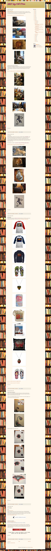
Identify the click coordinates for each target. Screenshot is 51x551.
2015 (34, 16)
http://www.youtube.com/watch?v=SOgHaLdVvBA (14, 381)
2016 (34, 15)
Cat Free (38, 44)
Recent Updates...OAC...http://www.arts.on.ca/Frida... (39, 32)
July (35, 36)
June (35, 37)
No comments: (16, 213)
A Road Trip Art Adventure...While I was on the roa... (39, 30)
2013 (34, 18)
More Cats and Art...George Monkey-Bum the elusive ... (39, 24)
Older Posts (29, 541)
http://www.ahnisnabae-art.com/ (11, 521)
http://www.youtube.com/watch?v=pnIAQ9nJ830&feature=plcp (15, 15)
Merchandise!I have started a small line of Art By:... (39, 28)
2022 (34, 10)
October (36, 23)
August (36, 35)
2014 (34, 17)
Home (19, 541)
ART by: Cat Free (16, 4)
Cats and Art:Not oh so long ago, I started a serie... (39, 26)
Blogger (32, 547)
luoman (27, 547)
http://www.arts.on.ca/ (10, 510)
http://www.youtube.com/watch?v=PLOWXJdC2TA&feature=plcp (15, 144)
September (36, 34)
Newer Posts (9, 541)
